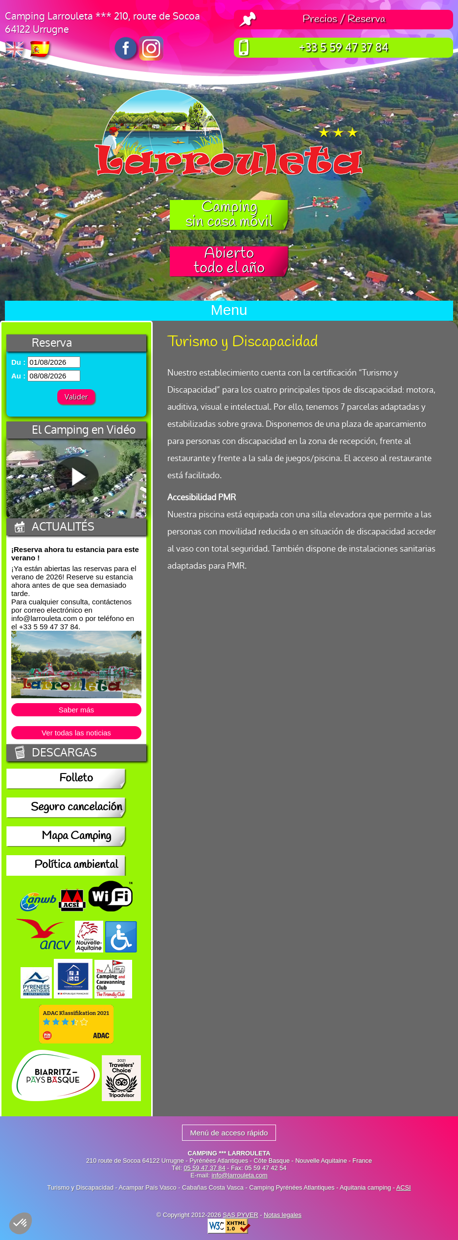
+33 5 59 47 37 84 (344, 47)
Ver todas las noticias (76, 733)
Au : (18, 376)
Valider (76, 397)
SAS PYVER (240, 1214)
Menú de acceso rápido (229, 1133)
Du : (18, 362)
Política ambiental (76, 865)
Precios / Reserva (343, 19)
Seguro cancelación (76, 808)
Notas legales (282, 1214)
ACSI (403, 1187)
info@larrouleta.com (239, 1175)
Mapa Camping (76, 836)
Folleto (76, 779)
